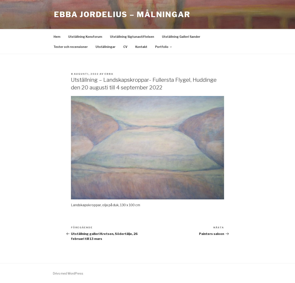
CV (125, 47)
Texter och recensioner (71, 47)
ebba (108, 73)
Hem (57, 36)
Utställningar (105, 47)
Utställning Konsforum (85, 36)
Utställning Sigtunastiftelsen (132, 36)
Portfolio (163, 47)
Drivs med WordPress (68, 273)
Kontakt (141, 47)
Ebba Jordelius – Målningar (122, 14)
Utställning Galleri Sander (181, 36)
